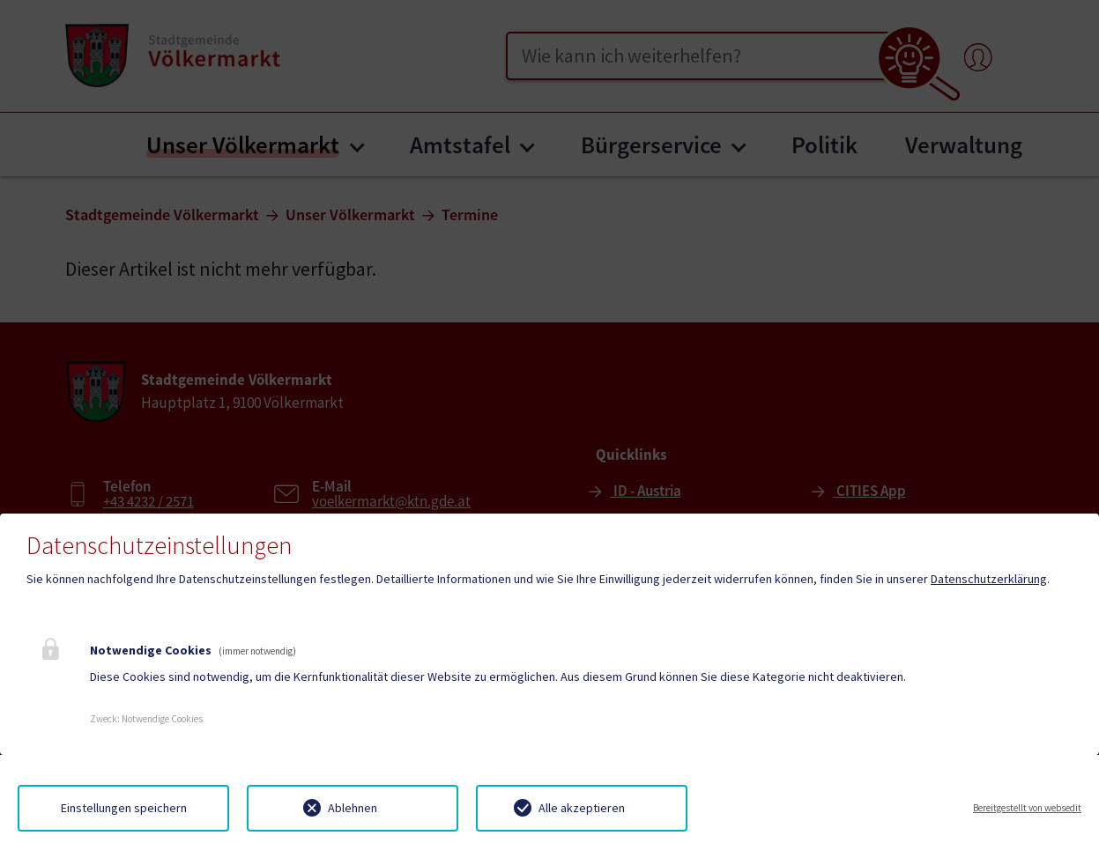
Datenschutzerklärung (989, 579)
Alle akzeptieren (581, 808)
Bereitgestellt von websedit (1027, 808)
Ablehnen (352, 808)
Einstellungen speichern (124, 808)
